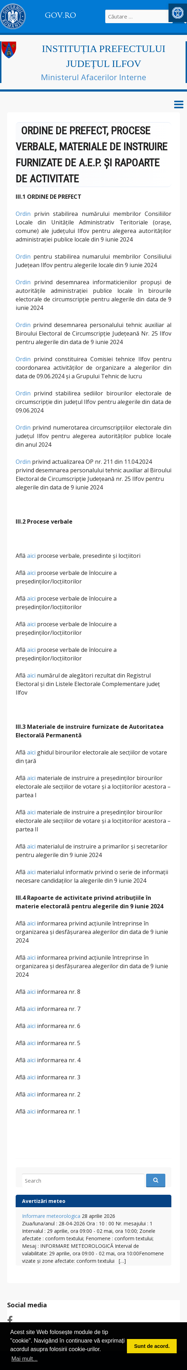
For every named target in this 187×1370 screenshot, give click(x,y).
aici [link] (31, 556)
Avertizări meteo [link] (43, 1201)
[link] (178, 13)
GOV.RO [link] (60, 15)
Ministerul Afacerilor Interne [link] (93, 77)
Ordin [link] (23, 214)
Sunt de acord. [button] (152, 1346)
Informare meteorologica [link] (51, 1216)
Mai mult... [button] (24, 1359)
